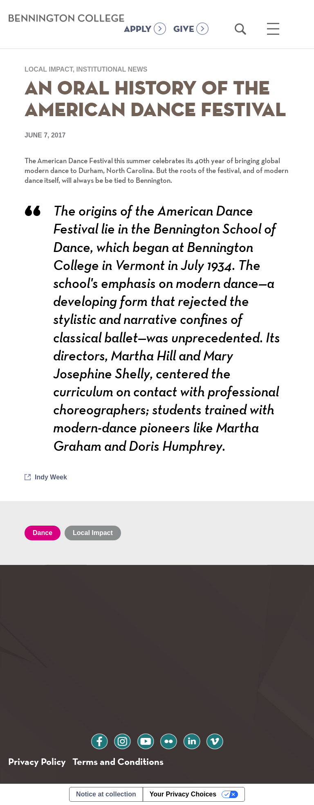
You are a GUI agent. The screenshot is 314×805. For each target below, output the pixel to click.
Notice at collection (106, 794)
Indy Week (51, 477)
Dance (42, 532)
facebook (99, 740)
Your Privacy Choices (183, 794)
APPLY (138, 29)
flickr (168, 740)
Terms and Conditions (118, 761)
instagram (122, 740)
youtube (146, 740)
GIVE (183, 29)
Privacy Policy (37, 761)
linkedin (192, 740)
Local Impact (93, 532)
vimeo (215, 740)
